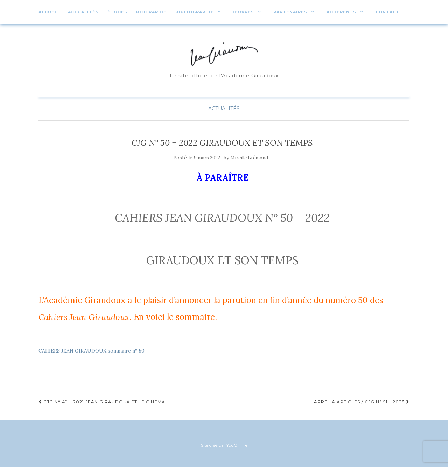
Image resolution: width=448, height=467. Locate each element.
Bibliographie (194, 11)
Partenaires (290, 11)
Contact (387, 11)
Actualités (83, 11)
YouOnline (236, 445)
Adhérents (341, 11)
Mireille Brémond (249, 158)
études (117, 11)
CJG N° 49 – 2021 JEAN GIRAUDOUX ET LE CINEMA (101, 401)
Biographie (151, 11)
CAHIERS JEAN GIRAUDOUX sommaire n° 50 (91, 351)
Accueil (48, 11)
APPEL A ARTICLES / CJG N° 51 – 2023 (362, 401)
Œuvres (243, 11)
